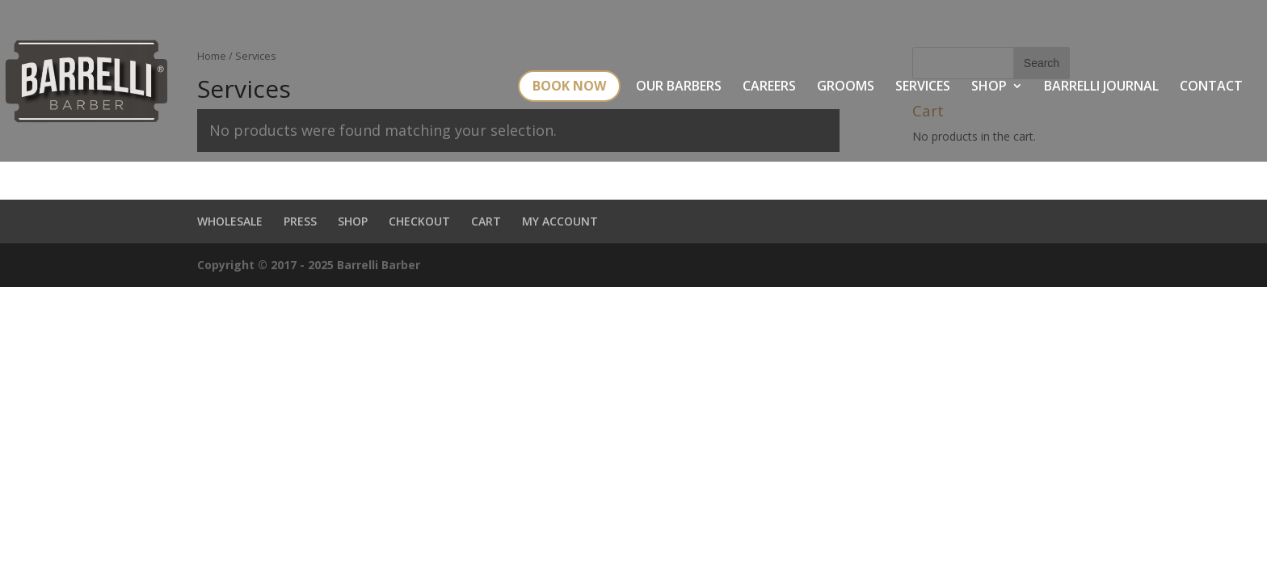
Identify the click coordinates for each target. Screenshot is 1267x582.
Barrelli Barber (378, 264)
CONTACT (1211, 87)
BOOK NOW (569, 86)
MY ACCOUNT (560, 221)
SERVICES (922, 87)
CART (486, 221)
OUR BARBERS (679, 87)
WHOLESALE (230, 221)
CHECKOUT (419, 221)
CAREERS (769, 87)
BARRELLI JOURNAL (1101, 87)
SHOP (989, 87)
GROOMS (845, 87)
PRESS (300, 221)
